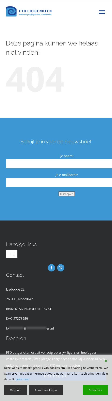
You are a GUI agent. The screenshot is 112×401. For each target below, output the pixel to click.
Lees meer (23, 379)
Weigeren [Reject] (15, 390)
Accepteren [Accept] (95, 390)
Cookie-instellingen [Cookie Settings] (46, 390)
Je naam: (66, 156)
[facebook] (51, 267)
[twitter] (60, 267)
